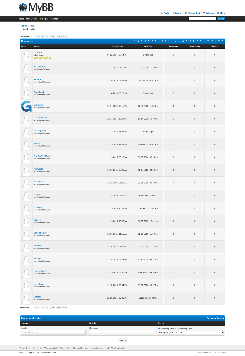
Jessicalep (38, 245)
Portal (166, 13)
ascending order (167, 329)
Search (178, 13)
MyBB (31, 353)
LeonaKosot (39, 284)
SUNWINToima (40, 118)
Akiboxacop (39, 79)
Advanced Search (215, 318)
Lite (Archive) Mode (81, 348)
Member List (194, 13)
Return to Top (65, 348)
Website (92, 323)
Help (222, 13)
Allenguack (39, 181)
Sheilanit (37, 297)
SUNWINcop (39, 207)
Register (54, 19)
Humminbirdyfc (40, 271)
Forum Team (25, 348)
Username (25, 323)
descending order (185, 329)
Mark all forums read (100, 348)
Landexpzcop (40, 130)
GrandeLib (38, 105)
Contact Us (37, 348)
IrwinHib (37, 143)
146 (52, 36)
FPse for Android (27, 26)
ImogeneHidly (40, 66)
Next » (59, 36)
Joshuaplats (39, 169)
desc (120, 46)
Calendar (210, 13)
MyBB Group (50, 353)
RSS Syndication (118, 348)
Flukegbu (38, 258)
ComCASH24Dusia (42, 156)
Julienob (37, 220)
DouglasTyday (40, 233)
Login (45, 19)
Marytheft (38, 194)
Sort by (161, 323)
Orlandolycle (39, 92)
